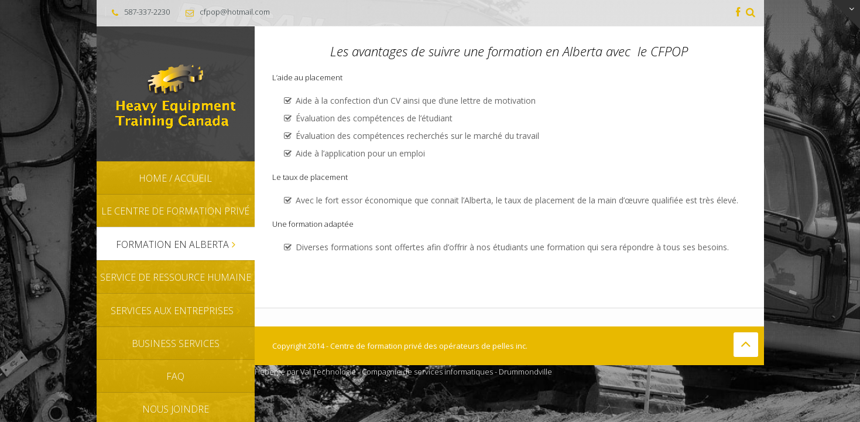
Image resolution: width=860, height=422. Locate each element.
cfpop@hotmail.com (235, 11)
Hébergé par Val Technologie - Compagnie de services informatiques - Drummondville (403, 371)
